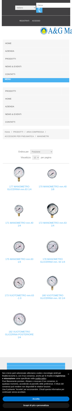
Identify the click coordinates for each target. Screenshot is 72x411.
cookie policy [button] (40, 378)
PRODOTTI (10, 59)
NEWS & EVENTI (13, 66)
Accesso (36, 21)
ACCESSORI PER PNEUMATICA (19, 136)
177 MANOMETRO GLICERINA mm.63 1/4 (19, 188)
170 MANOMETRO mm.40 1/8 (53, 188)
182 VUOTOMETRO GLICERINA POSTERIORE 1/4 (19, 334)
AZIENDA (9, 51)
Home (7, 132)
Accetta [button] (36, 399)
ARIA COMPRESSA (35, 132)
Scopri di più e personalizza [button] (36, 405)
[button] (68, 374)
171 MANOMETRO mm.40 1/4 (19, 224)
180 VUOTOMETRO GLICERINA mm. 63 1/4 (52, 297)
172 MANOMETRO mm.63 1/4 (53, 224)
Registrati (24, 21)
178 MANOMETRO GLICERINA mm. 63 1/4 (52, 260)
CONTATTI (10, 74)
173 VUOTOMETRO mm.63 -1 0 (19, 297)
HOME (8, 43)
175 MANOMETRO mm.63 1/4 (19, 260)
